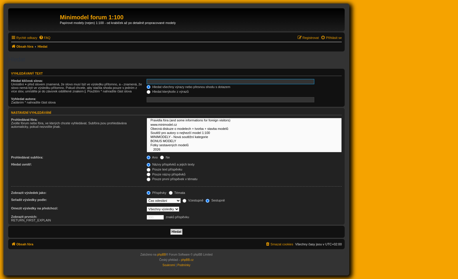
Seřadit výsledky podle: (29, 200)
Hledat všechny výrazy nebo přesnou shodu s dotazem (188, 87)
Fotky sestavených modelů (244, 145)
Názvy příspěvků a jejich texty (171, 164)
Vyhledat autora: (23, 99)
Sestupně (215, 200)
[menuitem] (45, 37)
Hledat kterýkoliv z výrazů (168, 91)
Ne (165, 157)
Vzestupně (193, 200)
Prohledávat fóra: (24, 119)
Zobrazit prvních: (24, 216)
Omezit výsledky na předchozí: (34, 208)
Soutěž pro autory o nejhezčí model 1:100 (244, 133)
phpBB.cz (187, 259)
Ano (152, 157)
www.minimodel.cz (244, 125)
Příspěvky (156, 192)
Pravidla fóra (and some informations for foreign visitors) (244, 120)
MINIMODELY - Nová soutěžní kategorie (244, 137)
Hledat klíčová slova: (27, 80)
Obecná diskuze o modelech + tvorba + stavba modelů (244, 129)
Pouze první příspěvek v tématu (172, 179)
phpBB (161, 254)
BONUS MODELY (244, 141)
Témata (177, 192)
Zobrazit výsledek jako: (28, 192)
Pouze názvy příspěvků (166, 174)
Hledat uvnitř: (21, 164)
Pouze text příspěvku (164, 169)
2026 (244, 150)
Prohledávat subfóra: (27, 157)
